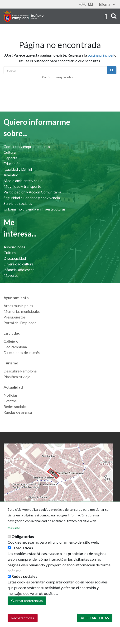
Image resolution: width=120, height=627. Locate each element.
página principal (101, 55)
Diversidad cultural (19, 264)
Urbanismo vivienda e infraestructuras (35, 209)
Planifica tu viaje (17, 376)
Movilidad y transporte (22, 186)
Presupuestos (15, 317)
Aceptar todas (95, 621)
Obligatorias (22, 539)
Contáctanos (82, 4)
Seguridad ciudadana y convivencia (32, 197)
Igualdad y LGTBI (18, 169)
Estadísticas (22, 550)
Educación (12, 163)
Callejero (11, 341)
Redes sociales (15, 406)
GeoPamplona (15, 347)
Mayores (11, 275)
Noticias (11, 395)
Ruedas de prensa (18, 412)
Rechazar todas (22, 621)
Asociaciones (14, 247)
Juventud (11, 175)
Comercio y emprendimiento (27, 146)
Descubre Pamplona (20, 371)
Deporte (10, 158)
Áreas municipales (18, 305)
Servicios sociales (18, 203)
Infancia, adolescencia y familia (21, 269)
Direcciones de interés (22, 352)
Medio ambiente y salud (23, 180)
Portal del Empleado (20, 322)
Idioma (107, 4)
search (113, 16)
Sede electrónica (90, 4)
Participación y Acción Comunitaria (32, 192)
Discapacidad (15, 258)
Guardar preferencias (27, 603)
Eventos (10, 401)
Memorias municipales (22, 311)
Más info (14, 531)
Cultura (10, 152)
